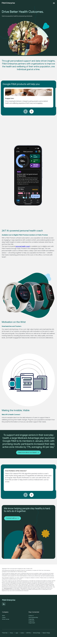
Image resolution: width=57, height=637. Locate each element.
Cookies (22, 632)
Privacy (11, 632)
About (3, 615)
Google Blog (31, 619)
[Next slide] (31, 111)
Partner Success (5, 619)
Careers (3, 617)
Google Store (31, 621)
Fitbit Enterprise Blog (33, 617)
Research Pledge (46, 632)
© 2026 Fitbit (4, 632)
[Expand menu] (54, 3)
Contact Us (31, 615)
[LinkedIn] (3, 605)
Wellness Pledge (36, 632)
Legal (17, 632)
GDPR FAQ (28, 632)
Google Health (32, 622)
